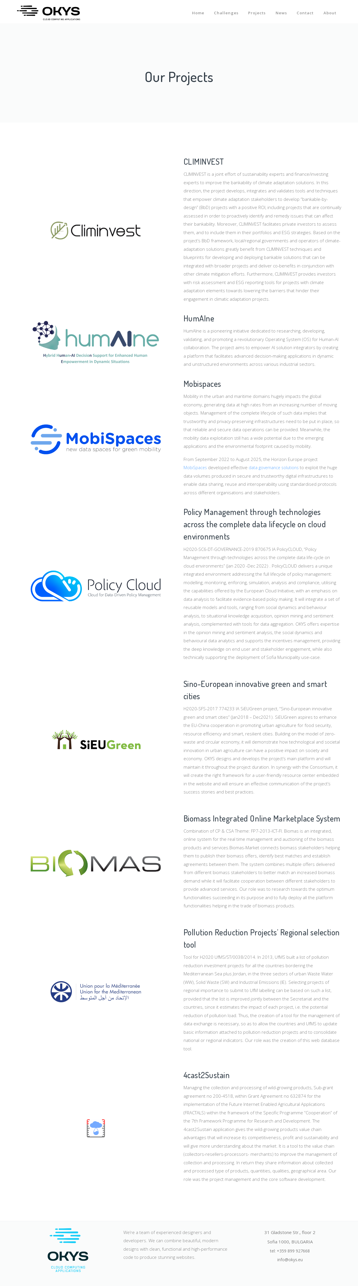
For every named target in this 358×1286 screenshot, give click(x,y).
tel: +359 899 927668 (290, 1251)
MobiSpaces (196, 467)
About (330, 11)
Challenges (224, 11)
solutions (294, 467)
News (280, 11)
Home (196, 11)
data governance (267, 467)
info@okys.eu (290, 1261)
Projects (255, 11)
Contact (305, 11)
